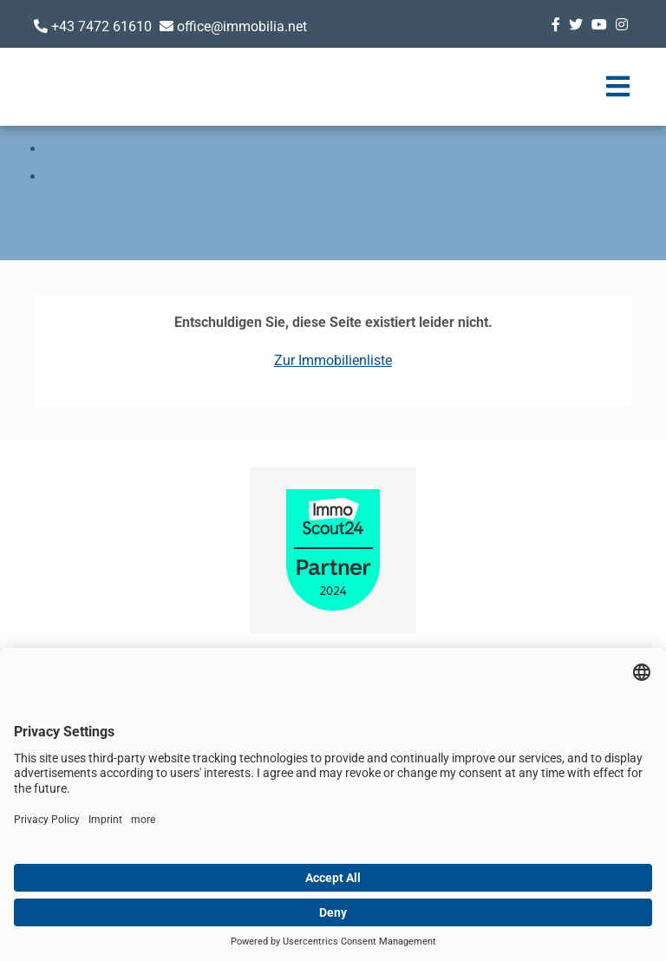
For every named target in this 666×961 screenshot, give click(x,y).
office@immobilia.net (242, 26)
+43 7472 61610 (101, 26)
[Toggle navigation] (618, 86)
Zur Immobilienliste (333, 360)
